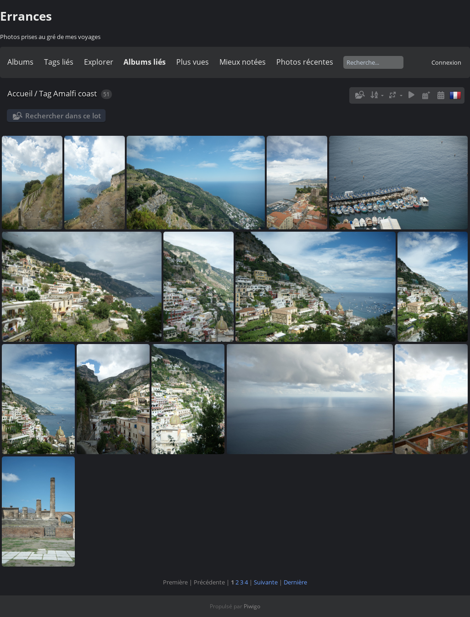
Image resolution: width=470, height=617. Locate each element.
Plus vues (192, 62)
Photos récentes (304, 62)
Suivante (266, 582)
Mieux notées (242, 62)
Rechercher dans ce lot (63, 115)
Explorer (98, 62)
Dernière (295, 582)
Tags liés (58, 62)
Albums (20, 62)
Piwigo (252, 606)
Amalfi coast (75, 93)
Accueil (20, 93)
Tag (45, 93)
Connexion (446, 62)
